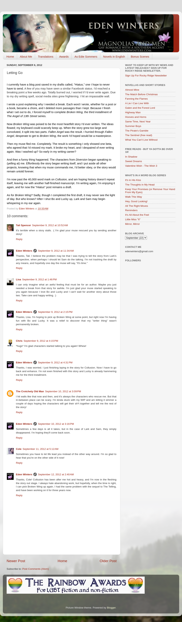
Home (10, 56)
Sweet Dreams (133, 161)
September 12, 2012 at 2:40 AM (56, 474)
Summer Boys (133, 126)
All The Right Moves (136, 205)
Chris (19, 340)
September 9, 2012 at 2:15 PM (55, 312)
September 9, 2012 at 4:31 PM (55, 362)
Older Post (108, 561)
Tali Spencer (23, 225)
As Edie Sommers (86, 56)
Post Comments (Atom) (35, 568)
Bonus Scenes (140, 56)
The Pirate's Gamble (136, 130)
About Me (26, 56)
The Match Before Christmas (141, 94)
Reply (19, 239)
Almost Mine (132, 89)
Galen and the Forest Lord (140, 107)
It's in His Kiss (133, 180)
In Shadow (131, 156)
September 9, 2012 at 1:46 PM (39, 279)
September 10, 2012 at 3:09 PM (63, 391)
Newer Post (16, 561)
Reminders (131, 210)
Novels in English (114, 56)
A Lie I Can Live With (137, 103)
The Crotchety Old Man (30, 391)
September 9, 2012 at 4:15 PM (41, 340)
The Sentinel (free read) (138, 135)
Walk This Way (133, 196)
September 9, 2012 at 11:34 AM (56, 250)
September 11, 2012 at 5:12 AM (40, 449)
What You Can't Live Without (141, 139)
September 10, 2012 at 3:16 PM (56, 423)
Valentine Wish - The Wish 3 (141, 165)
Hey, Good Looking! (136, 201)
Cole (18, 449)
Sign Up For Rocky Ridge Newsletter (146, 75)
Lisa (18, 279)
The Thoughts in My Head (140, 184)
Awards (64, 56)
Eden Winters (24, 250)
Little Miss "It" (132, 219)
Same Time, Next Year (138, 121)
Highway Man (133, 112)
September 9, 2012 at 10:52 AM (50, 225)
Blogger (111, 607)
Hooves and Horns (135, 117)
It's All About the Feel (137, 214)
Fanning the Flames (136, 98)
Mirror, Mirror (132, 224)
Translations (45, 56)
